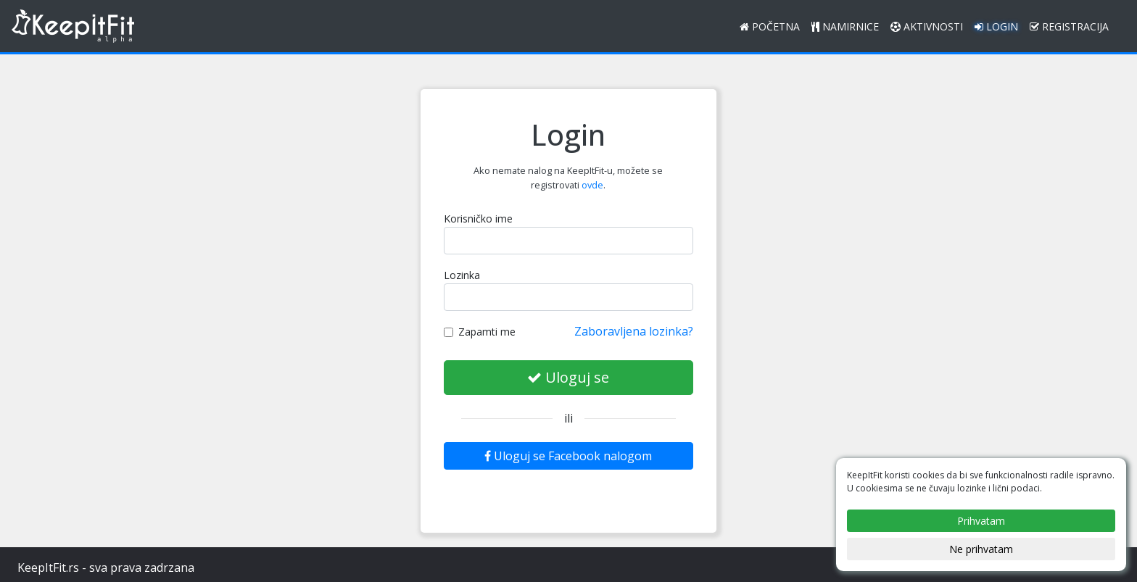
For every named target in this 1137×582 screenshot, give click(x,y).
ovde (592, 184)
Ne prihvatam (981, 549)
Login (996, 26)
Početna (770, 26)
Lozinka (462, 275)
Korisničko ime (478, 218)
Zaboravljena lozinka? (633, 331)
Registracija (1069, 26)
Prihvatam (981, 521)
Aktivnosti (926, 26)
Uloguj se (568, 377)
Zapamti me (480, 331)
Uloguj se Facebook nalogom (568, 456)
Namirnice (845, 26)
